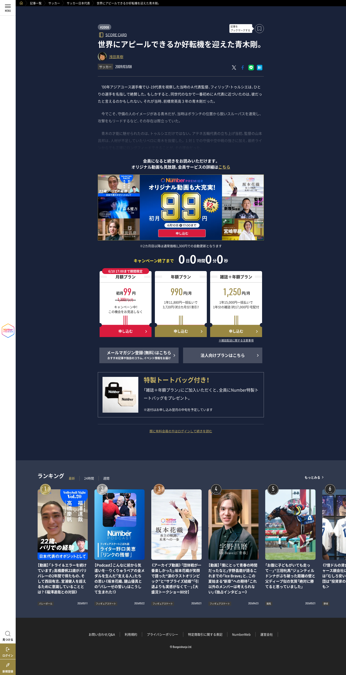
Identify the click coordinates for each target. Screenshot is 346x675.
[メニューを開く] (8, 8)
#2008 (104, 27)
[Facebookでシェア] (242, 67)
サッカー (54, 3)
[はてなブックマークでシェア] (259, 67)
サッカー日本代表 (78, 3)
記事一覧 (36, 3)
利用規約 (131, 634)
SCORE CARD (116, 34)
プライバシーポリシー (162, 634)
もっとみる (312, 477)
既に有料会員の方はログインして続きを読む (181, 431)
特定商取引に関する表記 (205, 634)
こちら (224, 167)
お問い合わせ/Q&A (102, 634)
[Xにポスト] (234, 67)
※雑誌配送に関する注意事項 (236, 340)
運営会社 (266, 634)
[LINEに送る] (251, 67)
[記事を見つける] (8, 635)
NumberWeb (241, 634)
